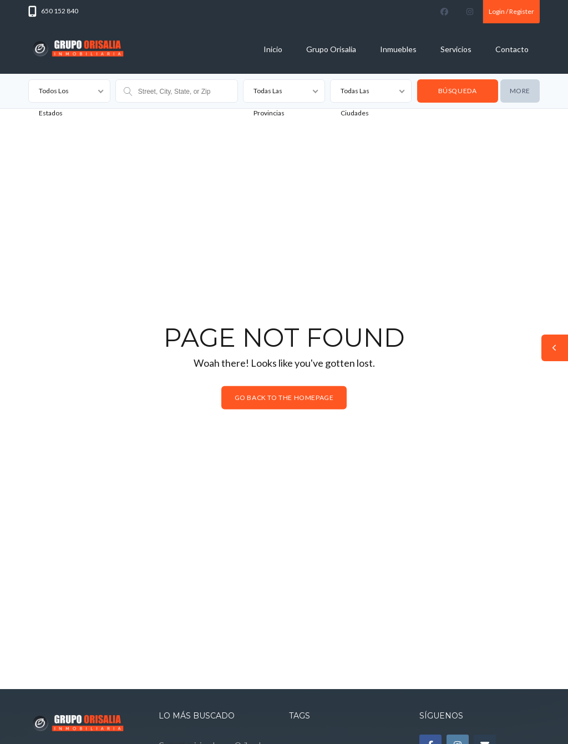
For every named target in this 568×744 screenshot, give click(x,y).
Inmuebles (398, 49)
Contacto (512, 49)
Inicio (272, 49)
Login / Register (511, 11)
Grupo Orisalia (331, 49)
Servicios (455, 49)
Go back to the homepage (284, 397)
